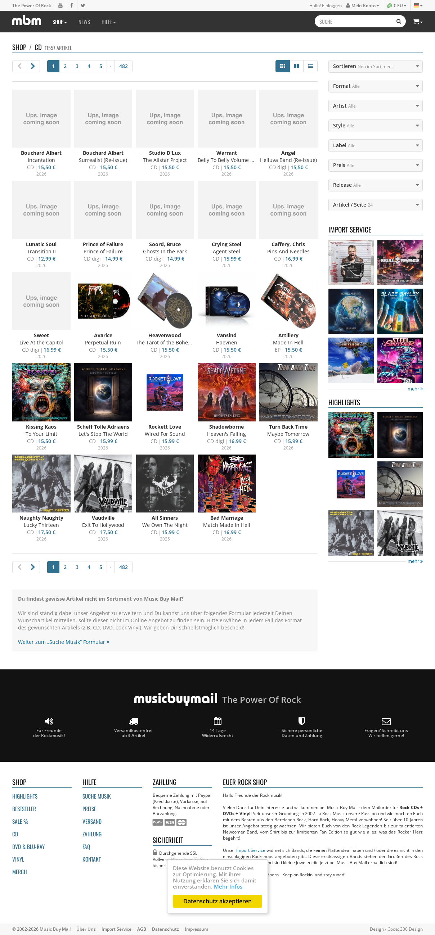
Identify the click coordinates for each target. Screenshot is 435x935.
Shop (60, 22)
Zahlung (92, 834)
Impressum (196, 929)
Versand (92, 821)
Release (347, 184)
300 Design (411, 929)
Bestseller (24, 809)
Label (344, 145)
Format (346, 85)
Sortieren (363, 66)
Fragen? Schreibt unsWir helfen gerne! (386, 727)
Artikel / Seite (353, 204)
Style (343, 125)
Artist (344, 105)
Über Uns (86, 929)
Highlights (24, 796)
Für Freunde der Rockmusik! (49, 727)
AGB (141, 929)
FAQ (86, 846)
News (84, 22)
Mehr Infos (228, 886)
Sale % (20, 821)
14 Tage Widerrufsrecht (217, 727)
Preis (343, 165)
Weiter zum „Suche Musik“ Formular (63, 641)
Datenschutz (165, 929)
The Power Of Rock (31, 5)
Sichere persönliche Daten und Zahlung (302, 727)
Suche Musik (96, 796)
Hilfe (109, 22)
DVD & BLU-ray (28, 846)
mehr (415, 389)
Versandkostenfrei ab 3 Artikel (133, 727)
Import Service (250, 850)
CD (15, 834)
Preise (89, 809)
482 (123, 66)
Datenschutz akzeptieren (217, 901)
